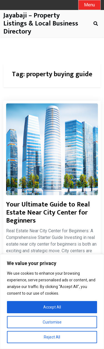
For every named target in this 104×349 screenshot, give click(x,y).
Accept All (52, 307)
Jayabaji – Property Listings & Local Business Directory (40, 23)
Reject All (52, 337)
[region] (52, 301)
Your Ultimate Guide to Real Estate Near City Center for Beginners (48, 212)
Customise (52, 322)
